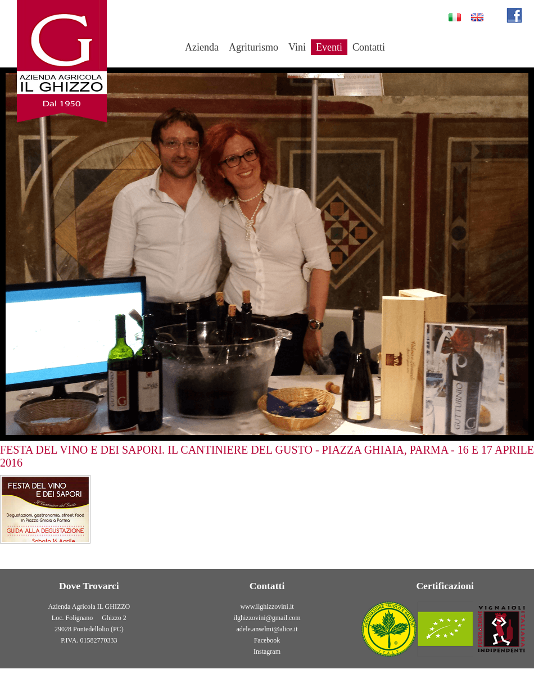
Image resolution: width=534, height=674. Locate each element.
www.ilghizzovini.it (266, 606)
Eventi (329, 47)
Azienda (202, 47)
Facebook (267, 640)
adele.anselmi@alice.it (267, 629)
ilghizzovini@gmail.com (266, 618)
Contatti (368, 47)
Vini (297, 47)
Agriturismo (253, 47)
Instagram (267, 651)
